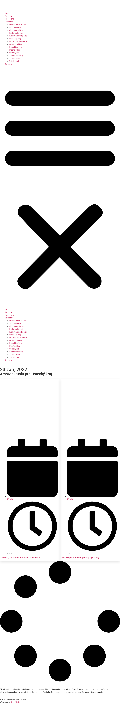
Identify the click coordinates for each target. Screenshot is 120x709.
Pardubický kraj (15, 47)
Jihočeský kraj (15, 27)
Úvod (7, 13)
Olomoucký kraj (15, 44)
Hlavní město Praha (17, 24)
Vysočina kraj (15, 58)
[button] (60, 187)
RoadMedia (15, 702)
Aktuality (8, 16)
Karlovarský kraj (15, 33)
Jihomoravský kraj (16, 30)
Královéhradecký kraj (18, 36)
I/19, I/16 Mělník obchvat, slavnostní (21, 557)
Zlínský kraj (14, 61)
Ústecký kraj (14, 53)
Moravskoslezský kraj (18, 41)
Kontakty (8, 64)
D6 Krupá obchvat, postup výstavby (80, 557)
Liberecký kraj (15, 39)
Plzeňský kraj (14, 50)
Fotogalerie (9, 19)
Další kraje (9, 22)
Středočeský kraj (16, 55)
